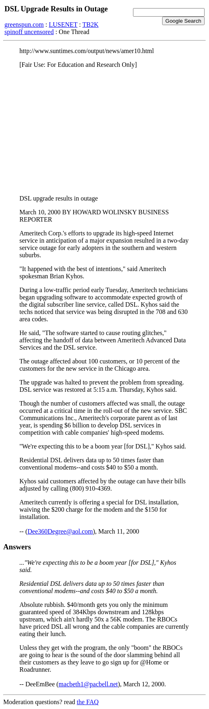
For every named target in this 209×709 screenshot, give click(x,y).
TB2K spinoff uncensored (51, 28)
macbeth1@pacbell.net (88, 684)
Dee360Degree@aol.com (60, 531)
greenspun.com (24, 24)
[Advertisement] (104, 131)
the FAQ (88, 701)
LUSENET (63, 24)
